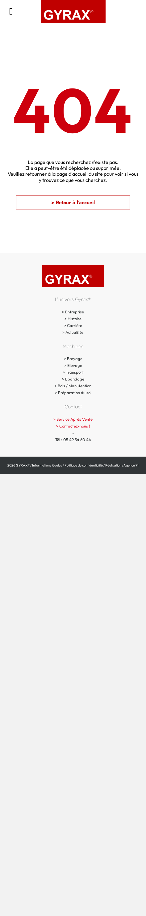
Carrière (74, 325)
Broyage (74, 358)
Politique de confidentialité (84, 465)
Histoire (74, 318)
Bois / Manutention (74, 385)
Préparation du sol (74, 392)
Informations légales (47, 465)
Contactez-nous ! (74, 426)
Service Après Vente (74, 419)
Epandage (74, 378)
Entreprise (74, 311)
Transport (75, 372)
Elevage (74, 365)
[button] (73, 202)
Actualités (74, 332)
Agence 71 (131, 465)
